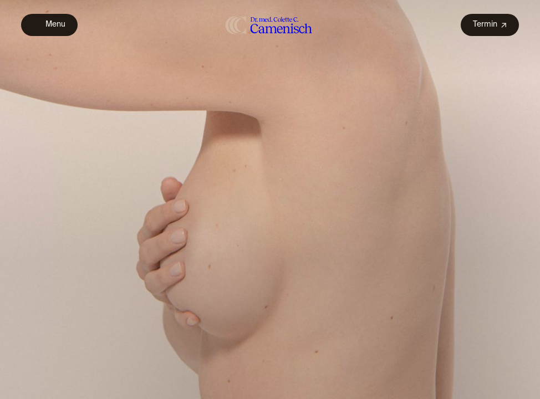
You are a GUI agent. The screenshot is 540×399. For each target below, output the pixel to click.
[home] (269, 24)
